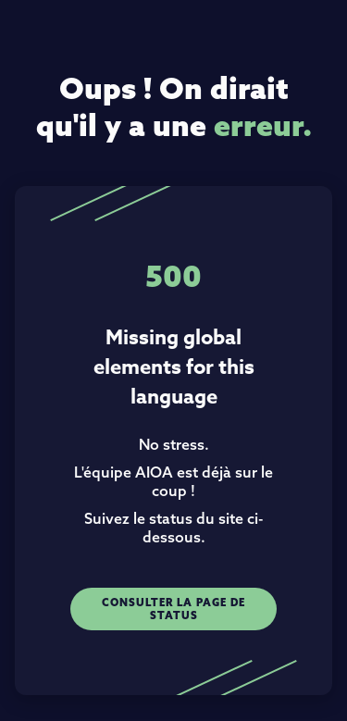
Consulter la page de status (173, 609)
